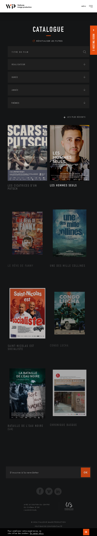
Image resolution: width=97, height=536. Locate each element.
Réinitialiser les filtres (48, 41)
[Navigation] (91, 6)
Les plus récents (76, 117)
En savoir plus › (37, 533)
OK (86, 532)
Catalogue (48, 29)
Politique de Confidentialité (48, 526)
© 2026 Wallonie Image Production (48, 522)
